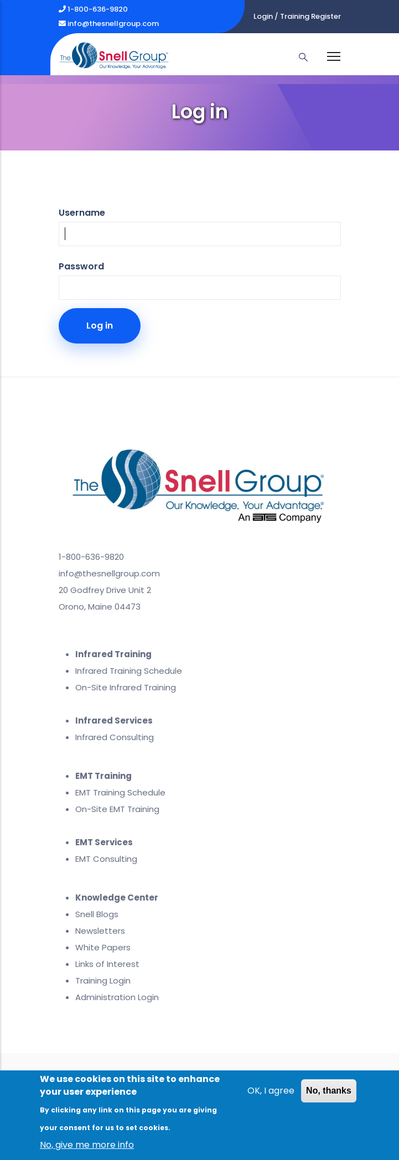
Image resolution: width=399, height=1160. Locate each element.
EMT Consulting (106, 859)
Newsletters (100, 931)
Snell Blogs (96, 914)
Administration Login (117, 997)
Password (81, 266)
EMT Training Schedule (120, 792)
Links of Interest (107, 964)
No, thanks (328, 1091)
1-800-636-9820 (93, 9)
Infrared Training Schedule (128, 671)
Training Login (103, 980)
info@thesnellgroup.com (109, 23)
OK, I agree (270, 1091)
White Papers (103, 947)
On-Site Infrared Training (125, 687)
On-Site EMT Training (117, 809)
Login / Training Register (297, 16)
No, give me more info (87, 1145)
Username (82, 212)
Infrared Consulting (114, 737)
